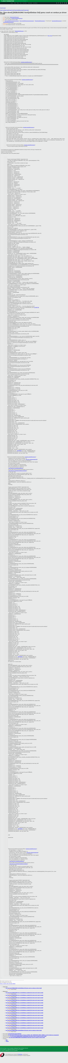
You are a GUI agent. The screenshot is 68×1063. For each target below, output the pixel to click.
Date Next (6, 10)
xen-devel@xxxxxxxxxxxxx (8, 22)
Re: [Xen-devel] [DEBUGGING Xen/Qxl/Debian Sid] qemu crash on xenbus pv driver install (24, 988)
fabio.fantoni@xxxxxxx (14, 17)
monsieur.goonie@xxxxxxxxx (16, 18)
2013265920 (19, 450)
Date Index (21, 10)
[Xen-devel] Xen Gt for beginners (14, 1033)
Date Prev (2, 10)
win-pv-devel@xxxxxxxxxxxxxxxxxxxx (12, 20)
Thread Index (26, 10)
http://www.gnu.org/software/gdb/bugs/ (16, 468)
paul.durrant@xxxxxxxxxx (56, 20)
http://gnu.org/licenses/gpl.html (31, 459)
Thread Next (16, 10)
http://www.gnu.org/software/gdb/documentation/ (18, 470)
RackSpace (20, 1054)
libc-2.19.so (50, 35)
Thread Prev (11, 10)
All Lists (3, 7)
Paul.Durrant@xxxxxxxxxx (40, 20)
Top (1, 7)
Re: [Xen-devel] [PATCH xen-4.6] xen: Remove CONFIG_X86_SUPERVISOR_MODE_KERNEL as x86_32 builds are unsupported (33, 1035)
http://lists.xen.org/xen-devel (7, 983)
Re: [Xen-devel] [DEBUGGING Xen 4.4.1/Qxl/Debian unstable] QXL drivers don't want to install (24, 992)
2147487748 (36, 307)
